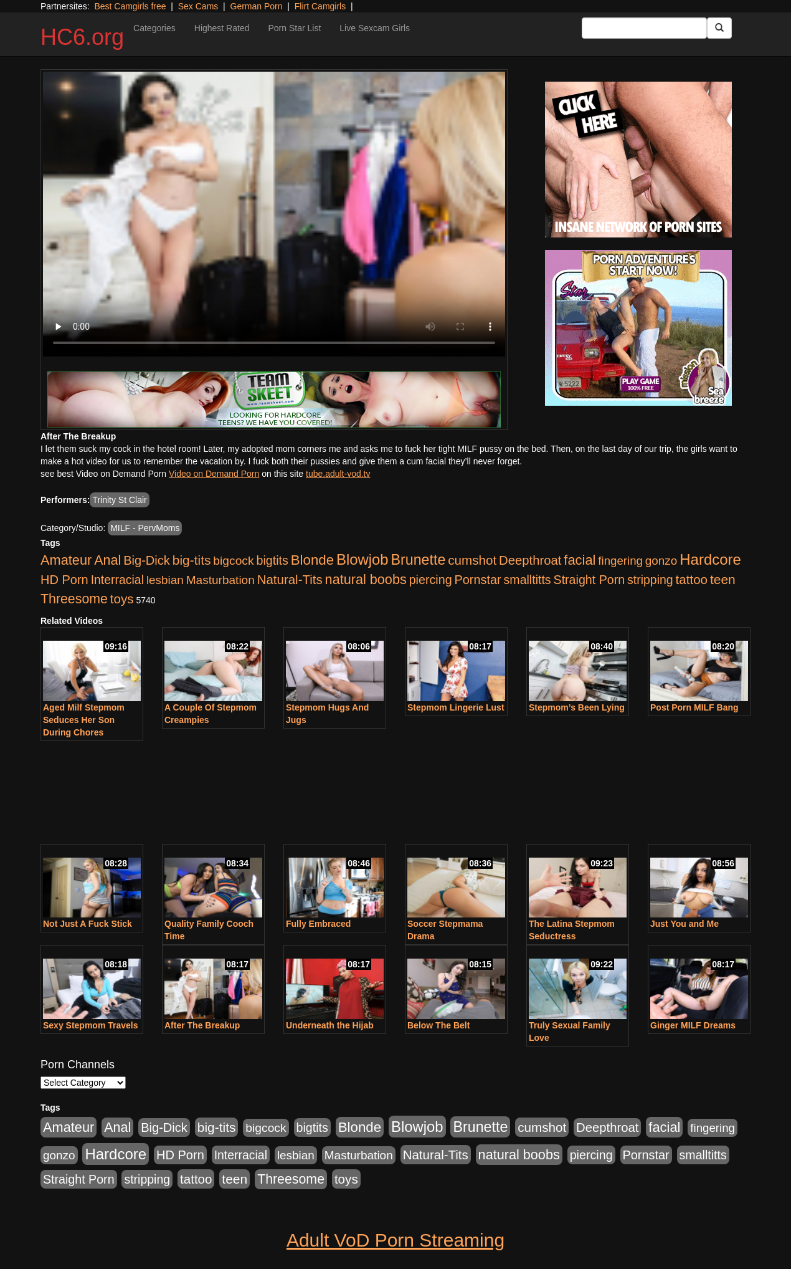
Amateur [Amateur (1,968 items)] (66, 560)
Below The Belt (438, 1025)
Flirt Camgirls (320, 6)
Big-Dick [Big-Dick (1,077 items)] (146, 560)
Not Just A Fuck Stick (87, 924)
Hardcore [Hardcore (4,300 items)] (710, 559)
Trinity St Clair (119, 500)
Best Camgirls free (130, 6)
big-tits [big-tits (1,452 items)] (192, 560)
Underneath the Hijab (330, 1025)
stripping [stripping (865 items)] (650, 580)
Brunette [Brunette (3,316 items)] (418, 560)
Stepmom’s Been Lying (577, 707)
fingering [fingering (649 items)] (620, 560)
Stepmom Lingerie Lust (455, 707)
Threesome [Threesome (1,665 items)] (74, 598)
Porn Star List (294, 28)
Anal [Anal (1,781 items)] (107, 560)
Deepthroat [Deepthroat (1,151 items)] (530, 560)
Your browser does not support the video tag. (274, 214)
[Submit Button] (719, 28)
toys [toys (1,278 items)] (122, 598)
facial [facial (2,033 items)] (579, 560)
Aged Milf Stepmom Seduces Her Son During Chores (84, 719)
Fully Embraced (318, 924)
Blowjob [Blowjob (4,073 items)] (362, 559)
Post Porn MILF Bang (694, 707)
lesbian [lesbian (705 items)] (165, 580)
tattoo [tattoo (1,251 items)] (692, 579)
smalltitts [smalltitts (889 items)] (527, 580)
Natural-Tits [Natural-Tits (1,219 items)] (290, 579)
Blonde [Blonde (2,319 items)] (312, 560)
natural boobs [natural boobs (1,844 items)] (366, 579)
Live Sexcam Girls (374, 28)
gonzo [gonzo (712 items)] (661, 560)
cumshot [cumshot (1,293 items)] (472, 560)
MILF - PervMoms (144, 528)
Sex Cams (198, 6)
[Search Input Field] (644, 28)
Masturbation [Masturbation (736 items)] (220, 580)
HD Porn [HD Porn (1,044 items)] (64, 580)
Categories (154, 28)
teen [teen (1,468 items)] (723, 579)
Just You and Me (684, 924)
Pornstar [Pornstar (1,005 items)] (477, 580)
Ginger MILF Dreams (693, 1025)
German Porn (256, 6)
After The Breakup (202, 1025)
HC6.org (82, 37)
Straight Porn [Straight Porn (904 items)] (589, 580)
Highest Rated (222, 28)
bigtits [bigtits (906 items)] (272, 560)
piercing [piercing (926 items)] (430, 580)
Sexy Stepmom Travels (90, 1025)
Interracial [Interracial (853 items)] (117, 580)
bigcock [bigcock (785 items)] (233, 560)
